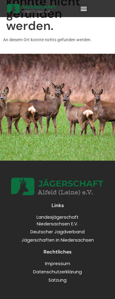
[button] (84, 9)
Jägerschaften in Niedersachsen (57, 240)
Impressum (57, 264)
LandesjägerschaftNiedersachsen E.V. (57, 220)
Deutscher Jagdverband (57, 232)
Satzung (57, 280)
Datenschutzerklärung (57, 272)
